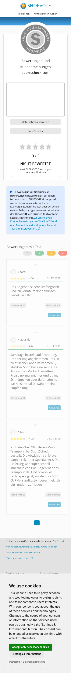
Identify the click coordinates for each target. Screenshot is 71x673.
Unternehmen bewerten (35, 122)
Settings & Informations (27, 653)
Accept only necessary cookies (30, 646)
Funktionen (24, 13)
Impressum (14, 662)
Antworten (54, 315)
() (53, 305)
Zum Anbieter (35, 131)
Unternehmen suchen (45, 13)
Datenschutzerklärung (34, 662)
